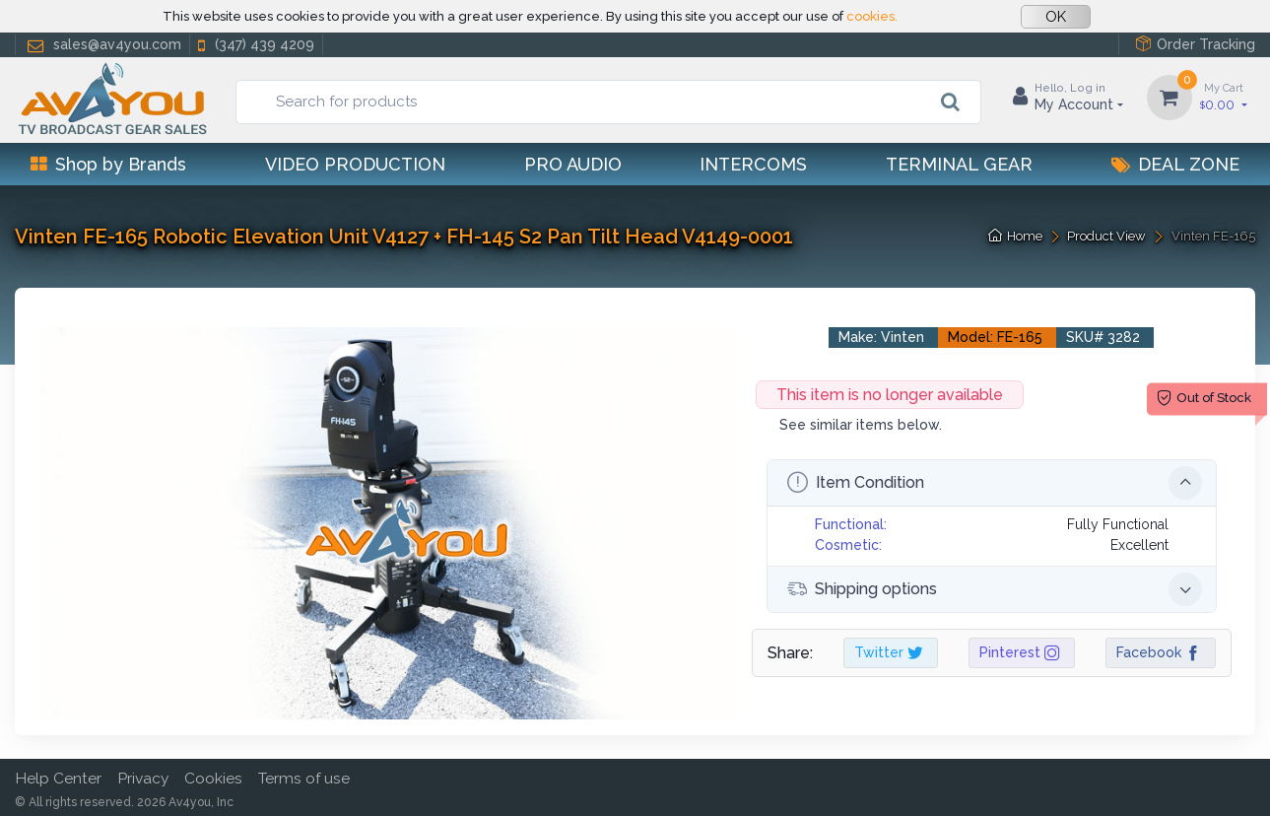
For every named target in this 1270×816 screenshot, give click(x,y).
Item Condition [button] (994, 483)
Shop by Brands (108, 164)
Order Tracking (1195, 43)
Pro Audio (573, 164)
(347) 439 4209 (254, 44)
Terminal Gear (959, 164)
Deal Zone (1175, 164)
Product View (1106, 236)
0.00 (1223, 96)
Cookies (213, 778)
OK (1055, 17)
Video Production (355, 164)
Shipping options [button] (994, 589)
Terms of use (304, 778)
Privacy (142, 778)
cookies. (872, 16)
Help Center (58, 778)
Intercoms (753, 164)
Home (1015, 236)
